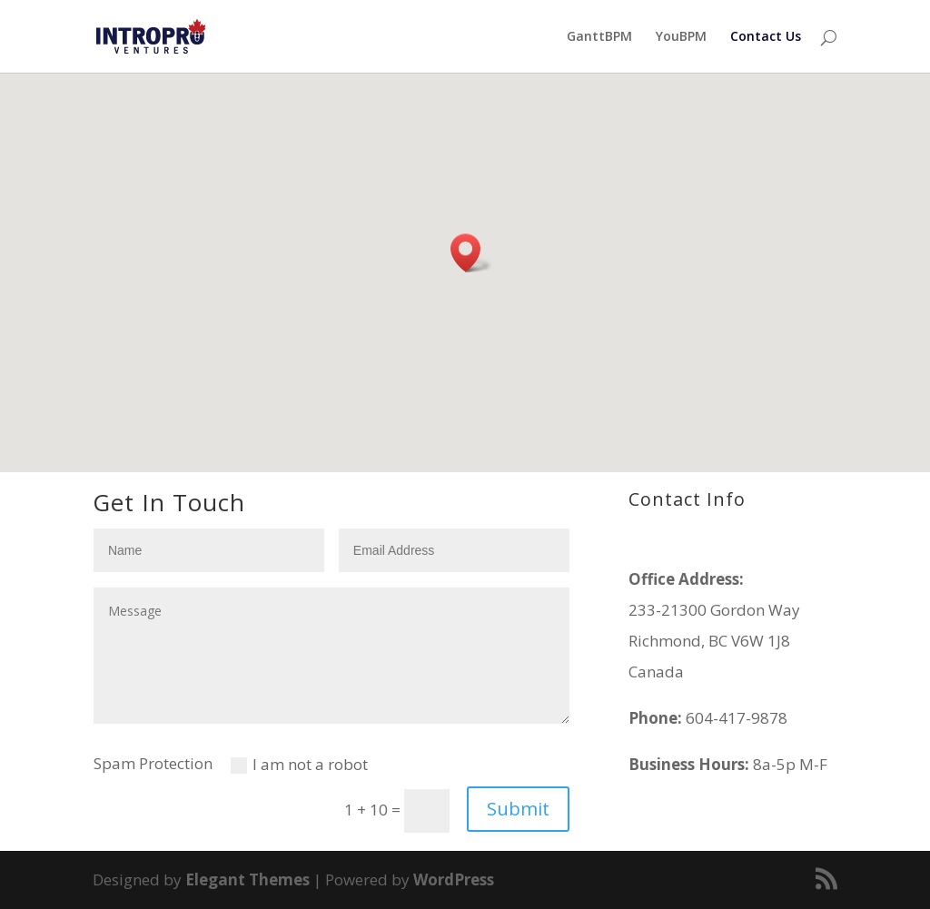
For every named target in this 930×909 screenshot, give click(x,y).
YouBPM (681, 37)
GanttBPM (599, 37)
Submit (518, 808)
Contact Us (765, 37)
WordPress (453, 879)
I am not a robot (299, 764)
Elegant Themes (247, 879)
